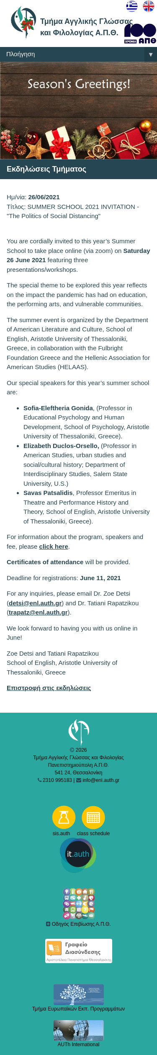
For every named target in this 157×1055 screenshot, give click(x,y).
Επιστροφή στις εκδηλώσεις (49, 687)
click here (53, 546)
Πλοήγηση (81, 54)
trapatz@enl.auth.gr (38, 612)
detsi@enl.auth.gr (35, 603)
